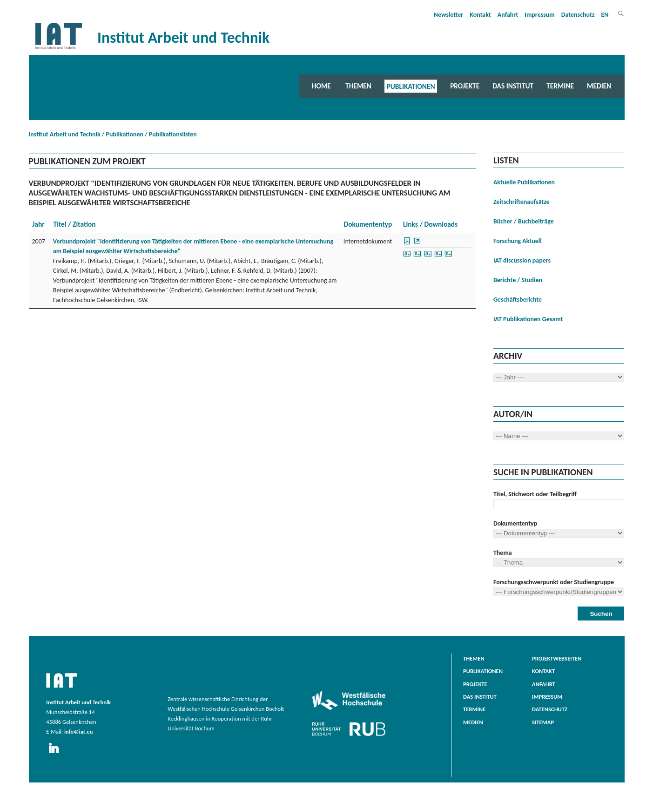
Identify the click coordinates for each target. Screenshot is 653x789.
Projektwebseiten (556, 658)
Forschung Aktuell (517, 241)
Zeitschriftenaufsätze (521, 202)
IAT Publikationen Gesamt (528, 319)
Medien (599, 85)
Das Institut (512, 85)
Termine (560, 85)
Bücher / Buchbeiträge (523, 221)
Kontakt (480, 15)
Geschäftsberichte (517, 299)
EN (605, 15)
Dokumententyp (515, 523)
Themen (358, 85)
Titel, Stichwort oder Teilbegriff (535, 494)
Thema (502, 553)
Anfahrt (508, 15)
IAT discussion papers (522, 260)
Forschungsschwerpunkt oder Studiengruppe (553, 582)
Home (321, 85)
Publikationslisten (173, 134)
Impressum (540, 15)
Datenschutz (578, 15)
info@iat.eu (78, 731)
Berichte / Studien (517, 280)
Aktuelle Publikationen (524, 182)
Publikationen (411, 85)
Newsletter (449, 15)
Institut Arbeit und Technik (65, 134)
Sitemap (543, 722)
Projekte (464, 85)
